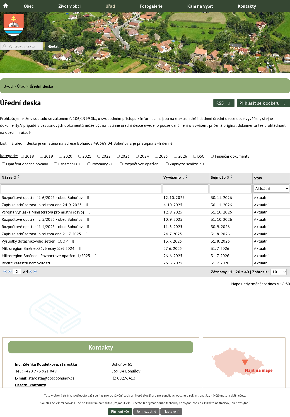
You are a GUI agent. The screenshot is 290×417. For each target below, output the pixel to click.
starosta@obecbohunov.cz (51, 378)
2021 (86, 156)
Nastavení (171, 411)
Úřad (110, 6)
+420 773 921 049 (40, 371)
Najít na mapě (259, 370)
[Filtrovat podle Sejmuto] (231, 188)
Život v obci (69, 6)
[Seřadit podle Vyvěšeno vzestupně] (186, 175)
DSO (201, 156)
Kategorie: (9, 155)
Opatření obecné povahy (27, 163)
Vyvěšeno (173, 177)
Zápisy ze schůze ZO (187, 163)
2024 (144, 156)
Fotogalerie (151, 6)
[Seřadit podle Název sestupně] (18, 177)
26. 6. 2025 (172, 255)
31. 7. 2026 (220, 248)
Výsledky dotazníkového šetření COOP (39, 241)
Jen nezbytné (146, 411)
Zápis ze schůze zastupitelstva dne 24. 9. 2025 (46, 204)
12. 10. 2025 (174, 197)
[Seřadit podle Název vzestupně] (18, 175)
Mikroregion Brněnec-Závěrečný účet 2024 (42, 248)
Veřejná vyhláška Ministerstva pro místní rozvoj (47, 212)
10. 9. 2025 (172, 219)
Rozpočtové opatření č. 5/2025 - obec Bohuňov (46, 219)
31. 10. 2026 (221, 212)
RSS (224, 103)
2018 (29, 156)
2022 (106, 156)
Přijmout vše (120, 411)
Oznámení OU (69, 163)
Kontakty (247, 6)
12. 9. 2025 (172, 212)
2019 (48, 156)
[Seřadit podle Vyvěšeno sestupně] (186, 177)
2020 (67, 156)
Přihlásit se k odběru (263, 103)
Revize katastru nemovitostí (30, 263)
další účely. (238, 395)
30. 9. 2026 (220, 226)
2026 (182, 156)
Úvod (5, 5)
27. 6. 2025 (172, 248)
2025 (163, 156)
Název (9, 177)
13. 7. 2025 (172, 241)
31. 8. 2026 (220, 233)
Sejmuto (220, 177)
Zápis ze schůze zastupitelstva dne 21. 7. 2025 (45, 233)
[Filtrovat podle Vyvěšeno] (185, 188)
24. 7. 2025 (172, 233)
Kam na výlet (200, 6)
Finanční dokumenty (232, 156)
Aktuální (261, 197)
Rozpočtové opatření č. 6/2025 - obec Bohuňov (46, 197)
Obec (29, 6)
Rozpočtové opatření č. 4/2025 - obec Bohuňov (46, 226)
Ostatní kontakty (30, 384)
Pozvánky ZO (103, 163)
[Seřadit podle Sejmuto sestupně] (231, 177)
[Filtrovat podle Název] (81, 188)
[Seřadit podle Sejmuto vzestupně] (231, 175)
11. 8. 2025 (172, 226)
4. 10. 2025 (172, 204)
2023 (125, 156)
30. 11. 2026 (221, 197)
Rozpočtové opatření (141, 163)
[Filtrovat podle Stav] (271, 188)
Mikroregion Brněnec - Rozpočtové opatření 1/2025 (50, 255)
